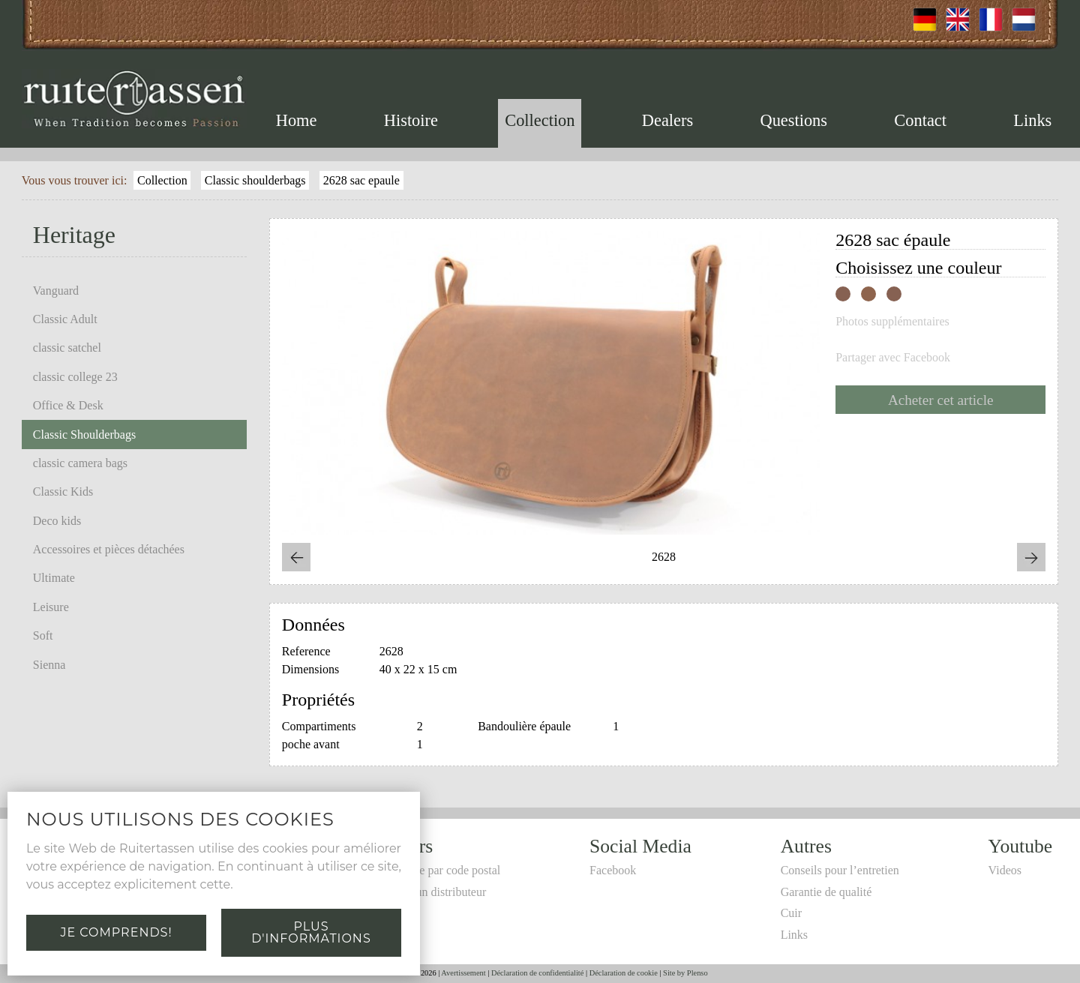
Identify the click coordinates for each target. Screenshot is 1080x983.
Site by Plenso (685, 973)
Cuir (791, 913)
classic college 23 (75, 376)
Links (1032, 120)
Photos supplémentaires (893, 322)
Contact (920, 120)
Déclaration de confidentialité (537, 973)
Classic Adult (65, 319)
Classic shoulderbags (255, 180)
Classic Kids (63, 491)
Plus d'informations (310, 932)
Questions (793, 120)
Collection (539, 120)
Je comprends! (116, 932)
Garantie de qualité (826, 892)
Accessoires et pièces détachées (108, 549)
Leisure (51, 607)
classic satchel (67, 347)
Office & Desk (68, 405)
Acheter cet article (941, 400)
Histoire (411, 120)
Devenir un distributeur (430, 892)
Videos (1005, 870)
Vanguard (56, 290)
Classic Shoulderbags (84, 434)
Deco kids (57, 520)
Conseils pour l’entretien (840, 870)
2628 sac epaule (361, 180)
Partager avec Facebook (893, 358)
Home (296, 120)
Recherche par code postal (437, 870)
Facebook (613, 870)
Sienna (49, 664)
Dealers (667, 120)
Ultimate (54, 577)
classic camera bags (80, 463)
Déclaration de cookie (624, 973)
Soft (43, 635)
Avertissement (463, 973)
